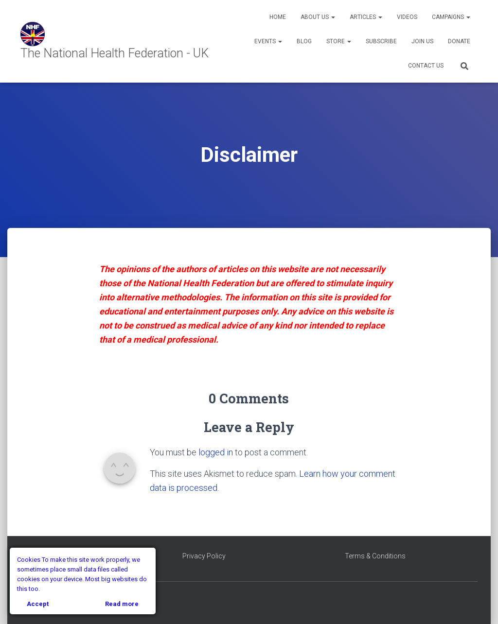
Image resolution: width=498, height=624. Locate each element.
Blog (304, 41)
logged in (215, 452)
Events (268, 41)
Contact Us (426, 65)
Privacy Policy (204, 556)
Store (338, 41)
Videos (407, 17)
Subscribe (381, 41)
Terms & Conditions (375, 556)
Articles (366, 17)
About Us (318, 17)
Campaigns (451, 17)
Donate (459, 41)
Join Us (422, 41)
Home (277, 17)
